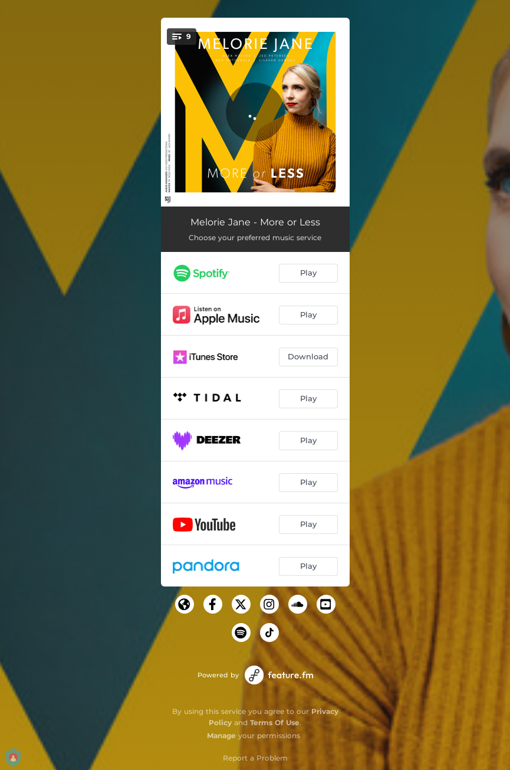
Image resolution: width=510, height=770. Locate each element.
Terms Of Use (275, 722)
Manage (221, 735)
